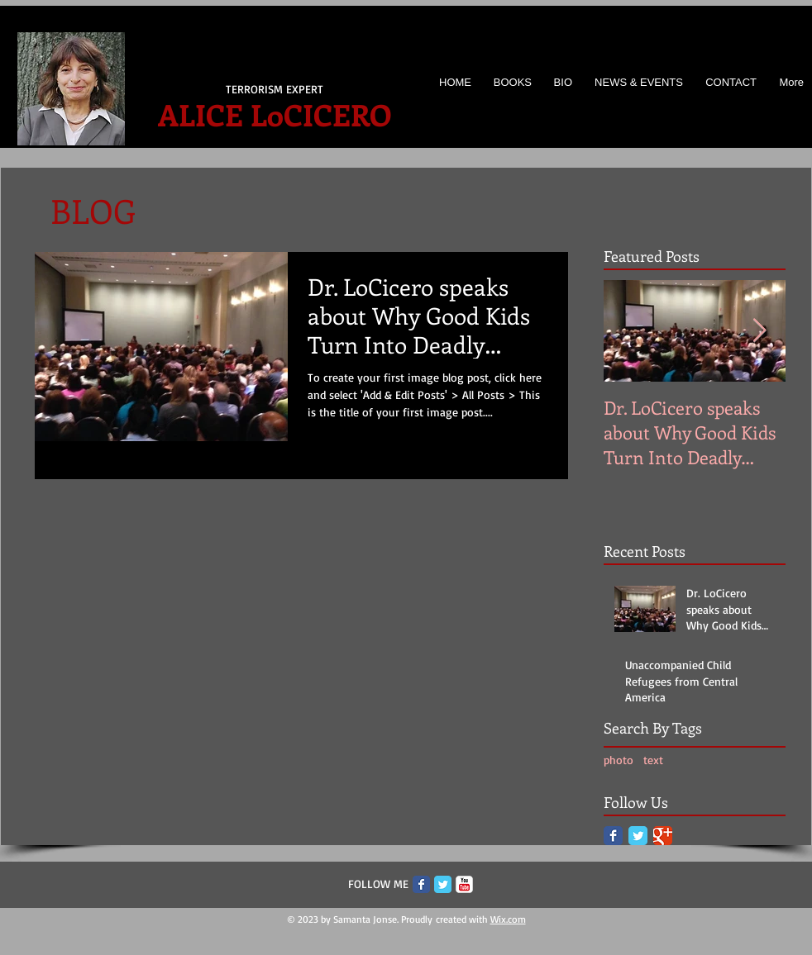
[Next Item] (759, 331)
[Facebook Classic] (613, 835)
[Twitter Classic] (637, 835)
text (653, 760)
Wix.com (508, 919)
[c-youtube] (464, 884)
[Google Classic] (662, 835)
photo (618, 760)
